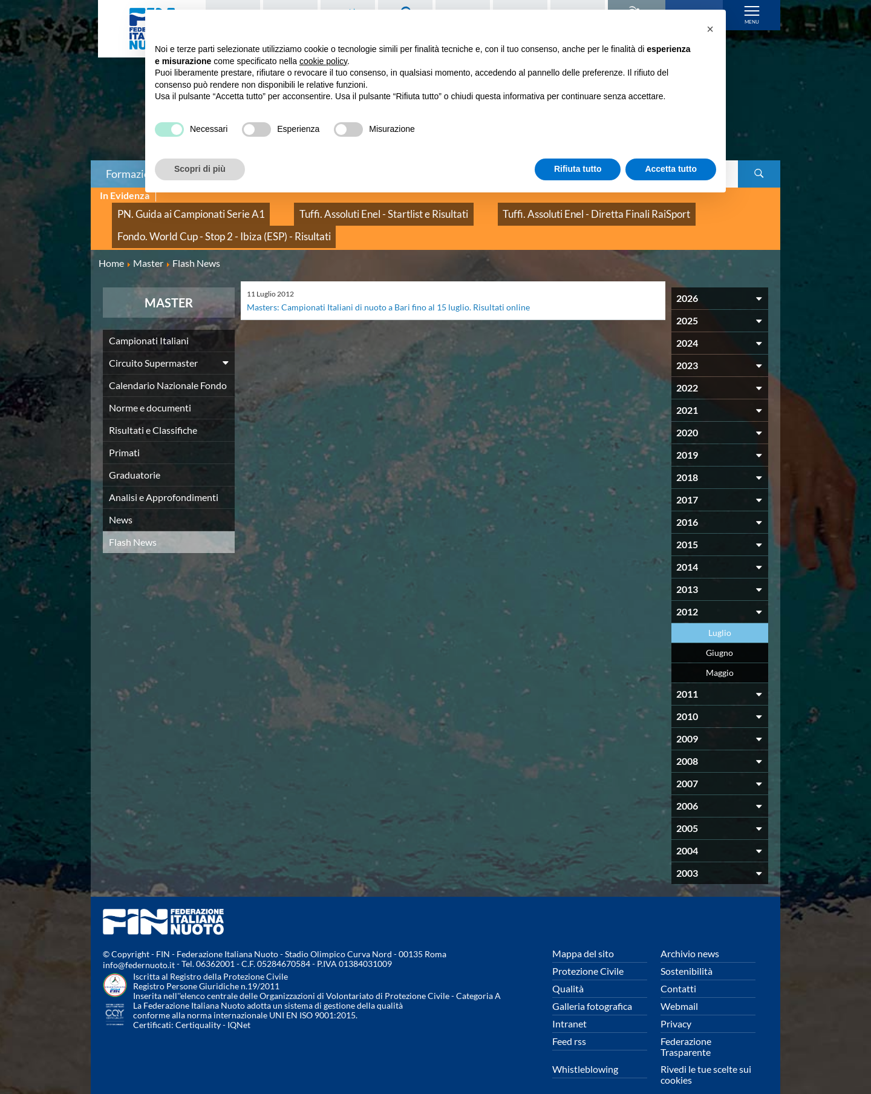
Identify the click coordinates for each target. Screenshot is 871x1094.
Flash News (133, 523)
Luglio (719, 614)
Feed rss (569, 1022)
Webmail (679, 987)
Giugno (719, 634)
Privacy (676, 1004)
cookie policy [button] (323, 61)
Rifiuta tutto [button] (578, 169)
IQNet (238, 1006)
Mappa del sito (583, 934)
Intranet (569, 1004)
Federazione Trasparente (686, 1028)
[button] (710, 29)
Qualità (568, 969)
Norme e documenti (150, 389)
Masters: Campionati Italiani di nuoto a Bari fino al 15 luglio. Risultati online (403, 287)
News (120, 500)
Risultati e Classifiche (153, 411)
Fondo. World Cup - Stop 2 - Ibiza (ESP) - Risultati (203, 222)
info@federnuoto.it (139, 946)
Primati (124, 433)
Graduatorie (134, 456)
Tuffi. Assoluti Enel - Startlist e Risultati (334, 209)
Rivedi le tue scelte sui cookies (706, 1055)
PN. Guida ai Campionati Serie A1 (175, 209)
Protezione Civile (588, 952)
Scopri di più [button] (200, 169)
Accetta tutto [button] (671, 169)
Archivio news (690, 934)
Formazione (133, 173)
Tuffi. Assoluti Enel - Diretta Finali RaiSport (511, 209)
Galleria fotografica (592, 987)
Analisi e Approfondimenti (163, 478)
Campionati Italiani (149, 321)
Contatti (678, 969)
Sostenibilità (687, 952)
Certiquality (198, 1006)
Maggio (720, 654)
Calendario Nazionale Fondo (168, 366)
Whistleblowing (585, 1050)
